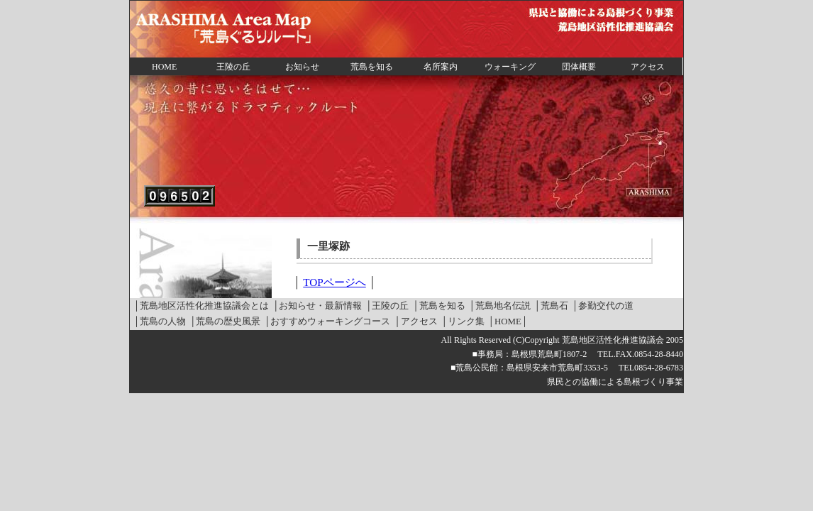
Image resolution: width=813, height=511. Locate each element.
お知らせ (302, 67)
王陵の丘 (233, 67)
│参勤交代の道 (603, 305)
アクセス (648, 67)
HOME (164, 67)
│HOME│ (508, 321)
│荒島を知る (438, 305)
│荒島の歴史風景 (224, 321)
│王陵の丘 (387, 305)
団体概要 (579, 67)
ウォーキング (510, 67)
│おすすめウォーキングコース (327, 321)
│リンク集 (463, 321)
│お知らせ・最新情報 (317, 305)
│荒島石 (551, 305)
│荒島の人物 (159, 321)
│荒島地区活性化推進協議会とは (201, 305)
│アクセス (415, 321)
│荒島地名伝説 (500, 305)
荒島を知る (371, 67)
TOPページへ (334, 282)
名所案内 (441, 67)
